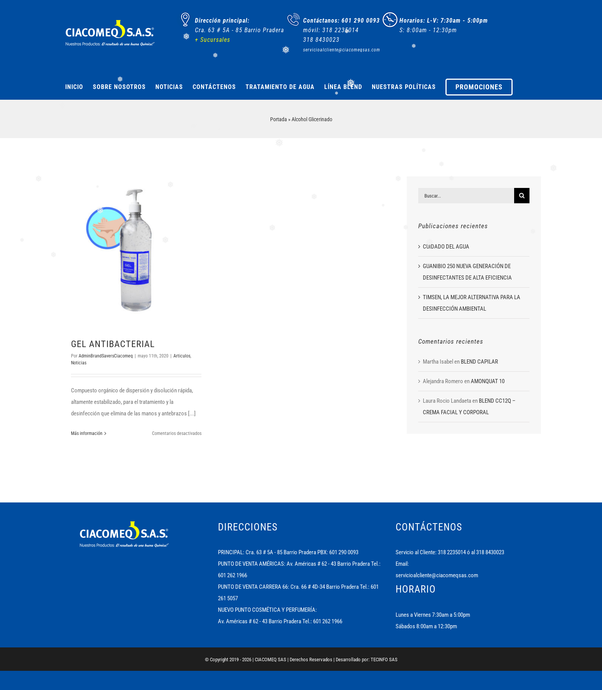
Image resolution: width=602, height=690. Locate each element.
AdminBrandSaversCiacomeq (106, 356)
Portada (278, 119)
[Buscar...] (466, 195)
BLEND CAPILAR (479, 361)
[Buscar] (521, 195)
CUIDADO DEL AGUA (446, 246)
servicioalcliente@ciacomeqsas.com (437, 575)
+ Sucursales (212, 39)
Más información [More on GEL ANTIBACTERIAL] (86, 433)
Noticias (78, 363)
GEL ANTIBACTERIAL (113, 344)
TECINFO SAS (384, 659)
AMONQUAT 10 (488, 381)
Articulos (181, 356)
